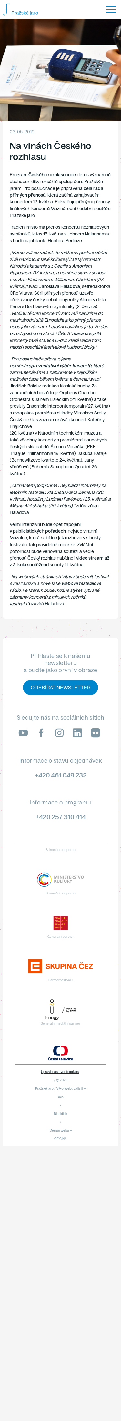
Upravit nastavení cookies (60, 1072)
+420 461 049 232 (60, 775)
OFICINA (60, 1139)
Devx (60, 1097)
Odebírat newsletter (60, 687)
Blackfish (60, 1114)
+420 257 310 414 (60, 817)
